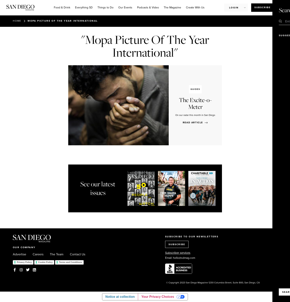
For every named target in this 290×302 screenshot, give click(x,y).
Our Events (125, 7)
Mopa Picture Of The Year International (63, 21)
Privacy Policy (24, 262)
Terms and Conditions (70, 262)
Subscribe (262, 7)
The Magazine (172, 7)
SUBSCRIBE (177, 244)
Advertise (19, 254)
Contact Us (77, 254)
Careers (38, 254)
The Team (56, 254)
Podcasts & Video (148, 7)
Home (17, 21)
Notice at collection (120, 296)
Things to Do (105, 7)
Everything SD (84, 7)
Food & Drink (62, 7)
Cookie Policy (45, 262)
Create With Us (195, 7)
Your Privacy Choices (157, 296)
